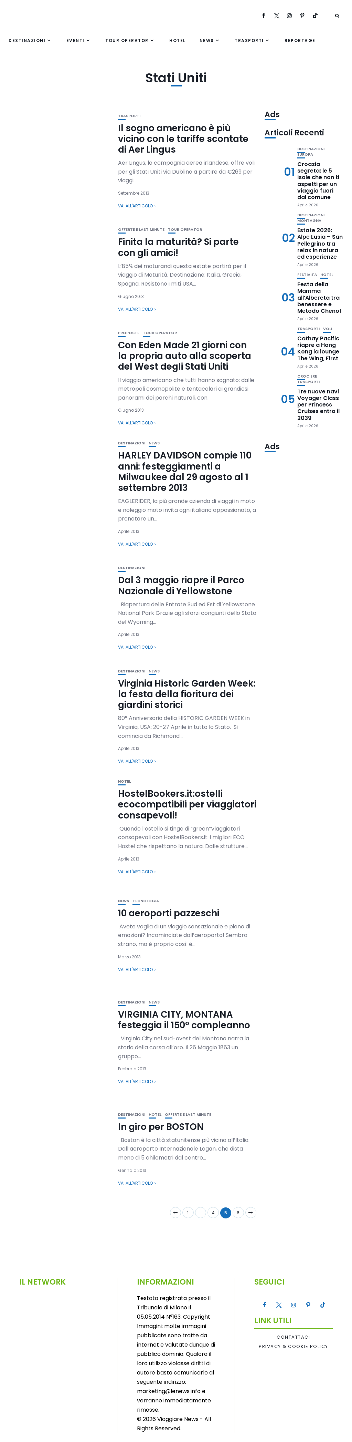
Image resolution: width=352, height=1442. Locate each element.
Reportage (300, 40)
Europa (305, 154)
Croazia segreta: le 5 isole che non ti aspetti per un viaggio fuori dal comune (318, 180)
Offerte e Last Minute (141, 229)
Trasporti (249, 40)
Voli (327, 329)
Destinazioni (27, 40)
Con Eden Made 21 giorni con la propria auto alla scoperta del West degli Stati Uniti (184, 356)
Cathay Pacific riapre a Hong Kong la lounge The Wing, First (318, 348)
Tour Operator (127, 40)
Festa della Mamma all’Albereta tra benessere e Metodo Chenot (319, 297)
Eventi (75, 40)
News (207, 40)
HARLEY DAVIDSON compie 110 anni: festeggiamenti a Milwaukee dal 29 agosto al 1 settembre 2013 (185, 471)
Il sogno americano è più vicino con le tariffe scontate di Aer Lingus (183, 139)
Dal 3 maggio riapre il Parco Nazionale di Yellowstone (181, 585)
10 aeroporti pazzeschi (168, 913)
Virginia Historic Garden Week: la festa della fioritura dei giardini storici (186, 694)
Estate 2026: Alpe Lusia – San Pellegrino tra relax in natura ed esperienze (320, 243)
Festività (307, 275)
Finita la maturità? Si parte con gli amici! (178, 247)
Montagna (309, 221)
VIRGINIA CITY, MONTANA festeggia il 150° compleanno (184, 1019)
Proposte (128, 333)
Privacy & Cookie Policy (293, 1346)
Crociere (307, 376)
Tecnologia (145, 901)
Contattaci (293, 1337)
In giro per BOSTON (161, 1127)
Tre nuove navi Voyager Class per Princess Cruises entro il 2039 (318, 405)
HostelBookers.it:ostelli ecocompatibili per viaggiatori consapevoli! (187, 804)
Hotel (177, 40)
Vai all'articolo (135, 206)
